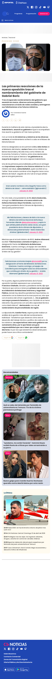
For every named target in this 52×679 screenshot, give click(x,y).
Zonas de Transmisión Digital (15, 659)
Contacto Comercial (12, 657)
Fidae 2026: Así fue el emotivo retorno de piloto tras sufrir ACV (25, 529)
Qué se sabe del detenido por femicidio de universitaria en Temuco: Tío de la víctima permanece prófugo (22, 407)
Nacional (12, 38)
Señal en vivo (44, 14)
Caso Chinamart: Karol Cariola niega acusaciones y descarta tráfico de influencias (25, 549)
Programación (31, 14)
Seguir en (8, 337)
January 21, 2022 (26, 191)
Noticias (4, 38)
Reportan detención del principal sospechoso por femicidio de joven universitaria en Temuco (24, 543)
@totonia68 (37, 261)
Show (8, 415)
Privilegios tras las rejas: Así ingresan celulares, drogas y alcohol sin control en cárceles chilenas (23, 538)
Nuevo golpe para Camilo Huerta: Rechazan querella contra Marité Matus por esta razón (23, 482)
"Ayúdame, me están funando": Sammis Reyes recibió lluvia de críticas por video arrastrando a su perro (25, 445)
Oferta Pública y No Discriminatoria (18, 662)
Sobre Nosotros (10, 654)
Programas (18, 14)
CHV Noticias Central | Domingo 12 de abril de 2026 (24, 533)
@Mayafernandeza (29, 222)
